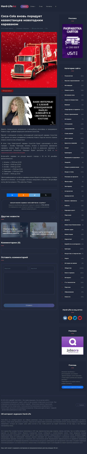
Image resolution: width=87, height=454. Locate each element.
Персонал (68, 215)
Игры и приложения (71, 114)
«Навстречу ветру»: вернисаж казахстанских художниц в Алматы (13, 231)
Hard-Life (9, 6)
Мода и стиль (69, 172)
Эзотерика (68, 186)
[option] (14, 230)
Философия (68, 181)
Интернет (68, 278)
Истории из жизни (71, 263)
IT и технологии (70, 282)
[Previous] (53, 217)
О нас (42, 6)
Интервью (68, 119)
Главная (26, 6)
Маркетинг (68, 239)
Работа (67, 206)
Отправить (29, 305)
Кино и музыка (69, 273)
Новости (67, 297)
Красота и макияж (71, 143)
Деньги (67, 220)
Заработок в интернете (72, 244)
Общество (26, 28)
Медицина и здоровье (72, 158)
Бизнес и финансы (71, 201)
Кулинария (68, 153)
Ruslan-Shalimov (9, 28)
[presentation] (16, 299)
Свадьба (67, 162)
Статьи (34, 6)
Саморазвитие (69, 129)
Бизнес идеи (69, 230)
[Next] (55, 217)
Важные (67, 105)
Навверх (80, 405)
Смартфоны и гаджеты (72, 109)
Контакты (51, 6)
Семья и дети (69, 90)
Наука (67, 258)
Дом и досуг (69, 138)
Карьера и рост (70, 210)
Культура (20, 28)
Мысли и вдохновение (72, 81)
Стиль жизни (69, 134)
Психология (69, 76)
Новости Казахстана (71, 100)
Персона (67, 287)
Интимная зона (70, 95)
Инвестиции (69, 234)
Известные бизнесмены (73, 225)
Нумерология (69, 196)
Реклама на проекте (71, 177)
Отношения (68, 124)
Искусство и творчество (73, 254)
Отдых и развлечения (72, 167)
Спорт (67, 148)
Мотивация (68, 85)
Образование (69, 292)
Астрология (69, 191)
